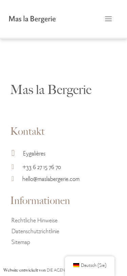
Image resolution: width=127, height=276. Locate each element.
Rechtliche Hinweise (35, 220)
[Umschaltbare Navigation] (108, 18)
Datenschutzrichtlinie (35, 231)
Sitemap (21, 241)
